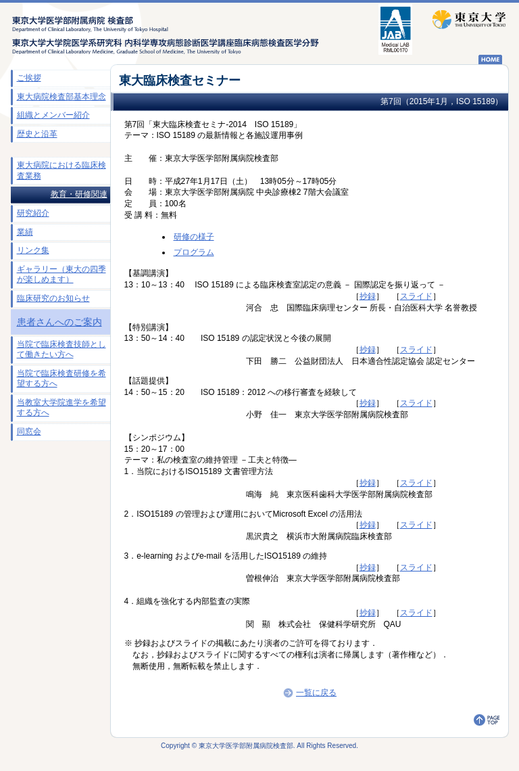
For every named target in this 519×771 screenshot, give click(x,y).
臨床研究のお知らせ (53, 298)
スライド (416, 296)
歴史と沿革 (37, 134)
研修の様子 (194, 236)
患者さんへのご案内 (59, 322)
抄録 (368, 296)
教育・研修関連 (79, 194)
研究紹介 (33, 213)
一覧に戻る (309, 692)
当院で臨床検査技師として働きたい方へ (61, 350)
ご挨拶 (29, 78)
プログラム (194, 252)
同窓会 (29, 431)
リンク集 (33, 250)
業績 (25, 232)
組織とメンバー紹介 (53, 115)
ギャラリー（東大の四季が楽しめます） (61, 274)
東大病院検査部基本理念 (61, 96)
